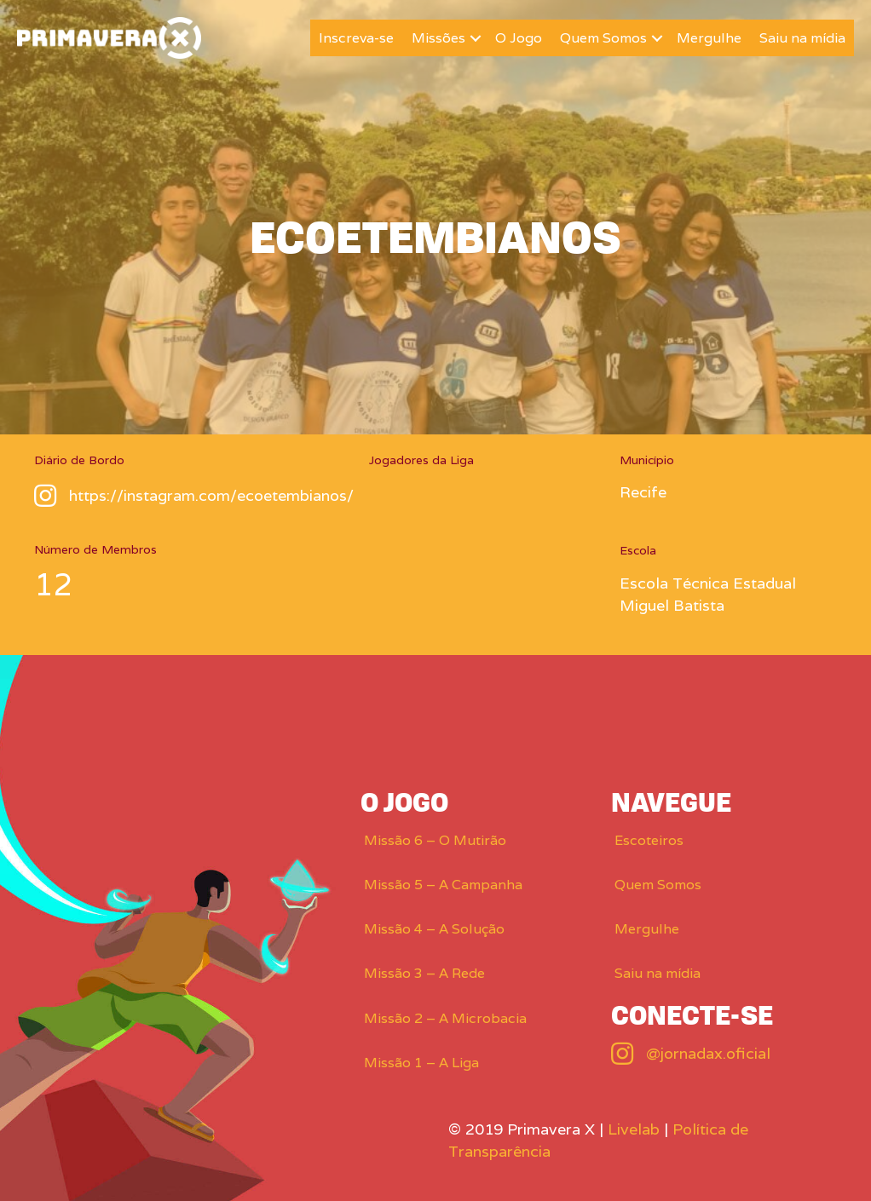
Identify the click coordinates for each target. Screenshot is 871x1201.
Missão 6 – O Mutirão (435, 840)
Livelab (634, 1129)
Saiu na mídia (802, 38)
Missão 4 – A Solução (434, 929)
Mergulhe (709, 38)
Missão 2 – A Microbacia (445, 1018)
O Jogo (518, 38)
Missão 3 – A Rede (424, 973)
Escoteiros (649, 840)
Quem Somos (603, 38)
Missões (438, 38)
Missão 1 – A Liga (421, 1063)
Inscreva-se (356, 38)
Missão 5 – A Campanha (443, 885)
